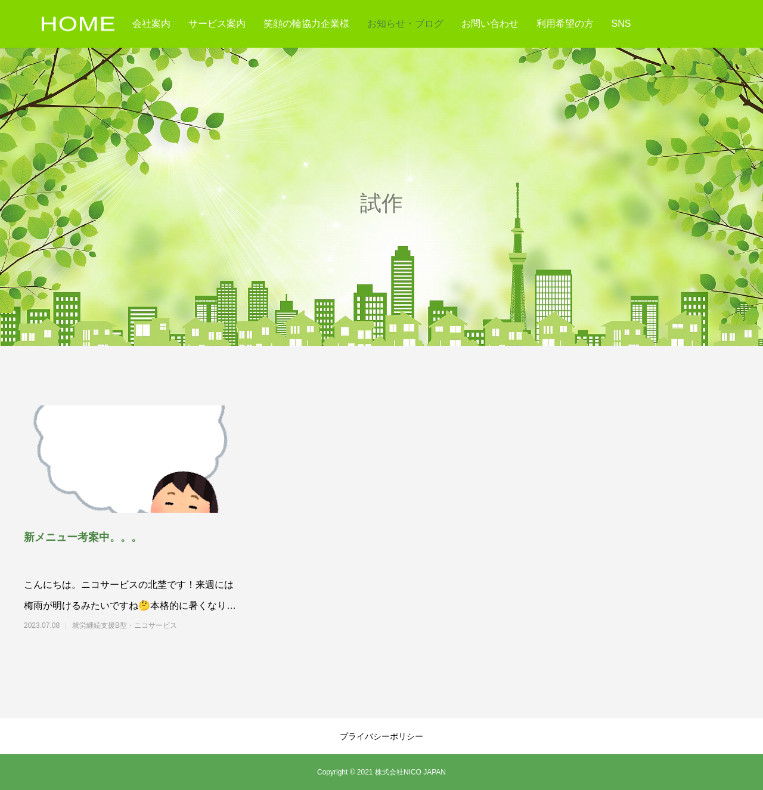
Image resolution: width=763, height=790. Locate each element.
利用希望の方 (565, 23)
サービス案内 (217, 23)
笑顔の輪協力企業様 (306, 23)
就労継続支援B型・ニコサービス (146, 625)
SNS (621, 23)
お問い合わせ (490, 23)
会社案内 (151, 23)
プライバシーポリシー (381, 736)
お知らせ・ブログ (405, 23)
